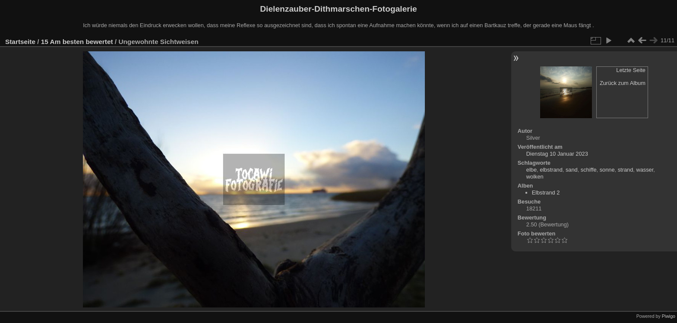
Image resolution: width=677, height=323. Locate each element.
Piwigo (668, 316)
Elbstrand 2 (546, 192)
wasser (644, 169)
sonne (607, 169)
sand (572, 169)
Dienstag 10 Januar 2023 (557, 154)
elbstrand (551, 169)
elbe (531, 169)
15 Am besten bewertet (77, 41)
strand (625, 169)
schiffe (589, 169)
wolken (535, 176)
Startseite (20, 41)
